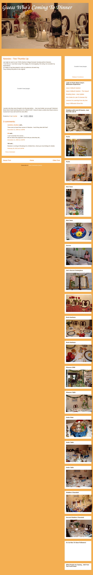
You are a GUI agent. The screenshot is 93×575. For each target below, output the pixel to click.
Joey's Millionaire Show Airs (74, 103)
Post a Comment (10, 152)
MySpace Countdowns (78, 77)
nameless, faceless (13, 125)
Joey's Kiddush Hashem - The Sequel (77, 91)
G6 (8, 133)
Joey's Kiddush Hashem (73, 88)
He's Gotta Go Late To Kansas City (76, 97)
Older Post (56, 160)
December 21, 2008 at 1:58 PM (16, 140)
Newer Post (7, 160)
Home (32, 160)
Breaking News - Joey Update (75, 94)
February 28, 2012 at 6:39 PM (15, 148)
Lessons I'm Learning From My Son (76, 100)
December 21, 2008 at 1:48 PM (16, 129)
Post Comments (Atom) (35, 165)
